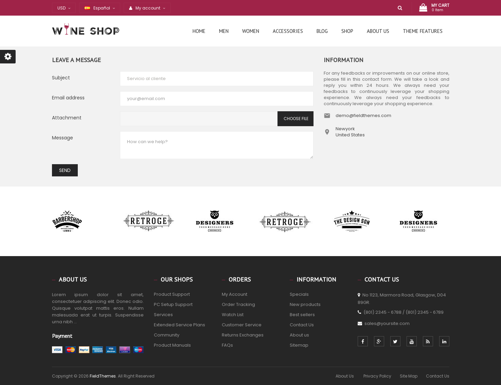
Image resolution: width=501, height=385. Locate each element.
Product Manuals (172, 345)
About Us (345, 376)
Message (62, 137)
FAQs (227, 345)
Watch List (233, 314)
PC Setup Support (173, 304)
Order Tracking (238, 304)
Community (166, 335)
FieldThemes (103, 376)
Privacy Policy (377, 376)
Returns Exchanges (243, 335)
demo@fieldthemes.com (363, 115)
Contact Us (302, 325)
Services (163, 314)
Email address (68, 97)
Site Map (408, 376)
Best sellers (302, 314)
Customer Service (242, 325)
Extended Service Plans (179, 325)
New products (305, 304)
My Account (234, 294)
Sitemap (299, 345)
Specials (299, 294)
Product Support (172, 294)
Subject (61, 77)
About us (299, 335)
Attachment (67, 117)
